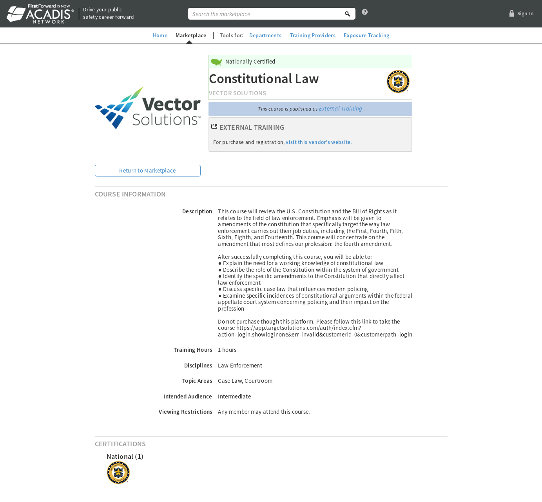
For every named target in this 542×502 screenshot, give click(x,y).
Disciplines (198, 365)
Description (197, 211)
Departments (265, 35)
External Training (341, 108)
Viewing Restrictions (185, 411)
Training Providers (312, 35)
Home (160, 35)
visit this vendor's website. (319, 142)
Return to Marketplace (147, 170)
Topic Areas (197, 380)
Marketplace (191, 35)
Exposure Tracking (366, 35)
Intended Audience (187, 396)
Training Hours (193, 349)
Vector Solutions (237, 93)
